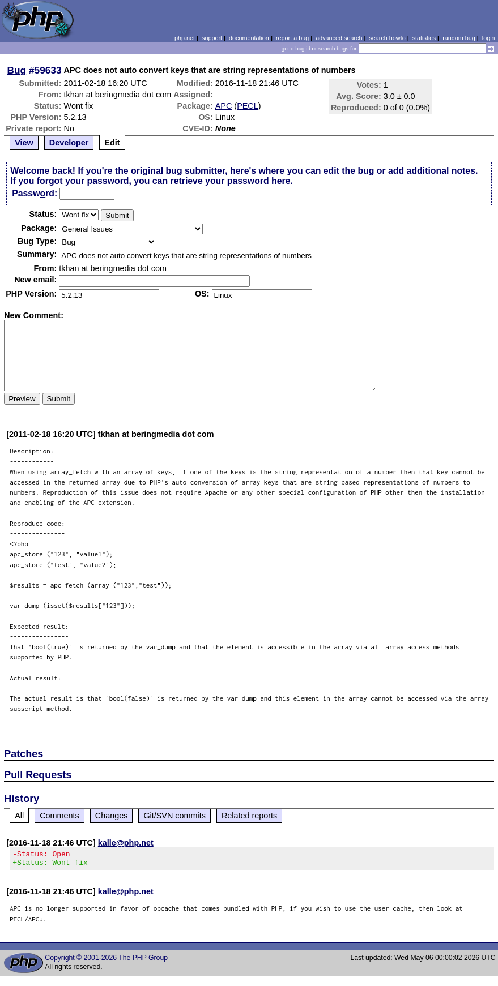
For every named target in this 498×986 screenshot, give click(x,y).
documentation (249, 38)
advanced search (339, 38)
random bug (458, 38)
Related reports (249, 815)
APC (223, 105)
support (212, 38)
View (24, 142)
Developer (69, 142)
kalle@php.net (126, 842)
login (488, 38)
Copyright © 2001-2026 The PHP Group (106, 961)
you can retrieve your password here (212, 181)
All (19, 815)
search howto (387, 38)
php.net (184, 38)
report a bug (292, 38)
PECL (247, 105)
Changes (111, 815)
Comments (59, 815)
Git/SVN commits (174, 815)
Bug (17, 70)
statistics (424, 38)
